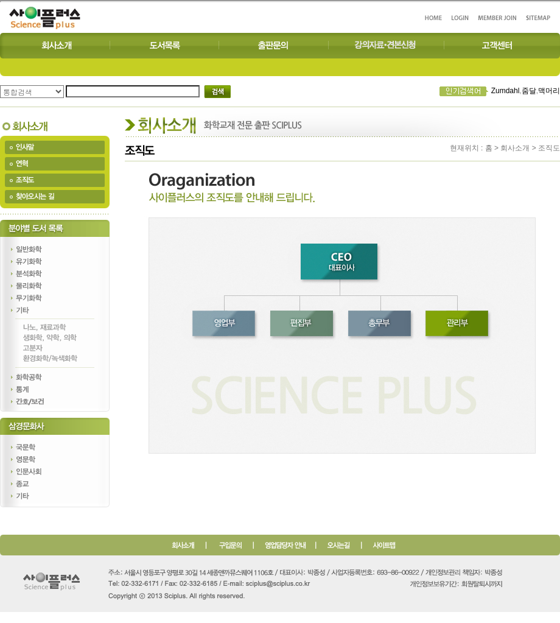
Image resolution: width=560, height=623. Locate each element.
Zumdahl (505, 90)
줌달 (529, 90)
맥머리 (549, 90)
